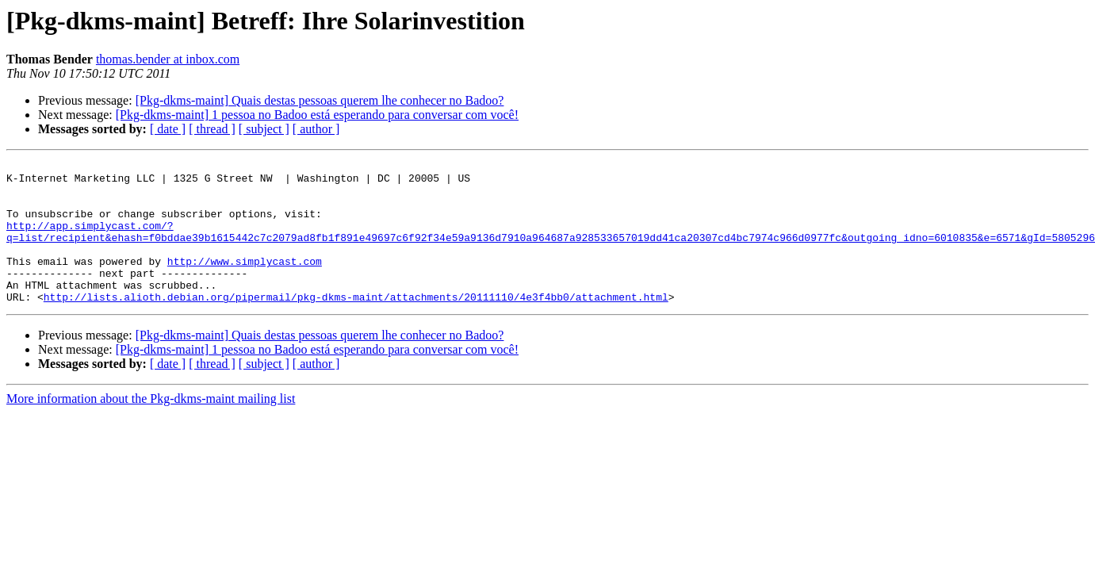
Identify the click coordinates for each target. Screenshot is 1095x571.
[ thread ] (212, 129)
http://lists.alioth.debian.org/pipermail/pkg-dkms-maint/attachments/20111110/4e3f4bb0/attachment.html (356, 325)
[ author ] (316, 129)
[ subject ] (264, 129)
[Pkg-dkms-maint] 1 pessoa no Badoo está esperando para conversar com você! (317, 114)
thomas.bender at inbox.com (167, 59)
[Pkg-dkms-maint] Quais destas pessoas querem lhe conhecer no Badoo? (320, 100)
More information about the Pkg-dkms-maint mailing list (150, 427)
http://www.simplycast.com (244, 282)
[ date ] (168, 129)
